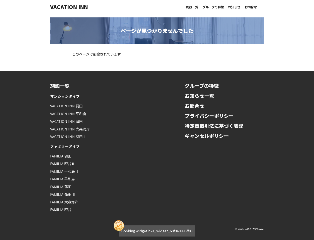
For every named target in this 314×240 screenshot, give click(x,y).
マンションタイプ (65, 96)
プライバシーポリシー (209, 115)
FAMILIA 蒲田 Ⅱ (63, 194)
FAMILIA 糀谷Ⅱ (62, 163)
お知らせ (234, 7)
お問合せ (251, 7)
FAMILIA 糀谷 (60, 209)
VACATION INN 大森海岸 (70, 129)
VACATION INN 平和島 (68, 113)
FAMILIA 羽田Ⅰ (62, 156)
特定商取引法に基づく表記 (214, 125)
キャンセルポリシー (207, 135)
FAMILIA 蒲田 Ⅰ (63, 186)
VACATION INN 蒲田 (66, 121)
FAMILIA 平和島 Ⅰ (64, 171)
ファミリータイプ (65, 146)
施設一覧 (192, 7)
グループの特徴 (213, 7)
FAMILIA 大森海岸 (64, 202)
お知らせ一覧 (199, 95)
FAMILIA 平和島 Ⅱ (64, 178)
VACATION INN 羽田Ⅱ (68, 105)
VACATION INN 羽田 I (67, 136)
